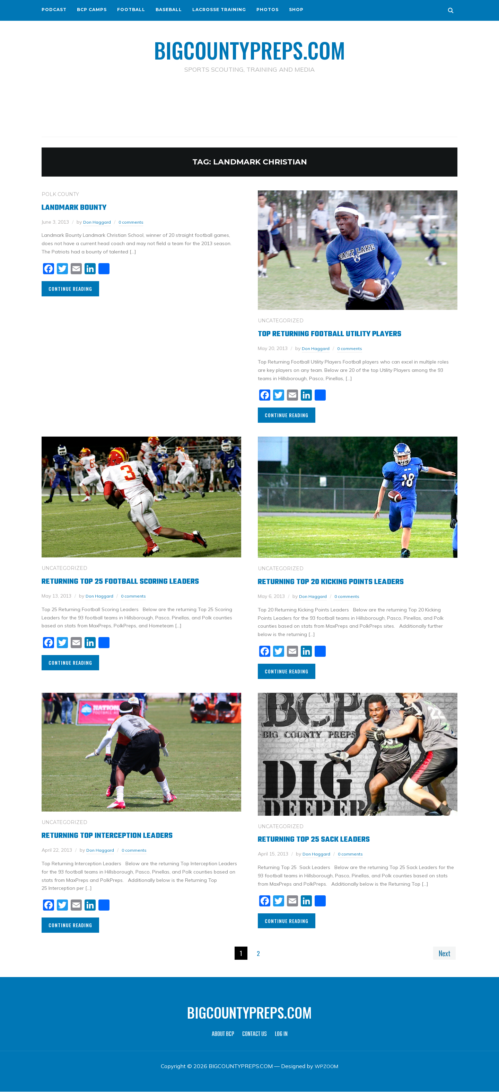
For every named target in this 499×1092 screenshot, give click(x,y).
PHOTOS (267, 9)
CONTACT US (254, 1035)
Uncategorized (281, 320)
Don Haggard (99, 221)
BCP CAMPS (92, 9)
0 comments (135, 221)
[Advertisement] (249, 104)
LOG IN (281, 1035)
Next (443, 953)
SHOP (296, 9)
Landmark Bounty (80, 206)
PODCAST (54, 9)
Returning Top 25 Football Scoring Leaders (135, 580)
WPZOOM (326, 1066)
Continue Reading (70, 288)
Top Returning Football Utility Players (344, 333)
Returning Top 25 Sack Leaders (324, 839)
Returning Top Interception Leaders (119, 834)
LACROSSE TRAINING (219, 9)
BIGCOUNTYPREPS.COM (249, 48)
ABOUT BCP (223, 1035)
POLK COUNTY (60, 194)
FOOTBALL (131, 9)
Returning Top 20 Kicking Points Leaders (345, 581)
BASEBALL (169, 9)
